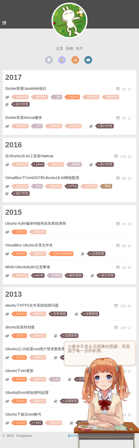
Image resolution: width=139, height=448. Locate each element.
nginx (74, 97)
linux (21, 232)
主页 (59, 48)
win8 (39, 275)
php (38, 186)
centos (21, 97)
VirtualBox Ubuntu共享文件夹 (29, 245)
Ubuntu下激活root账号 (23, 414)
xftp (73, 186)
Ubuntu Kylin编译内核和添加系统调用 (35, 223)
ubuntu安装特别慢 (20, 327)
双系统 (56, 275)
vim (56, 379)
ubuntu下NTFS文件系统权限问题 (32, 305)
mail (88, 60)
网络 (108, 186)
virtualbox (62, 254)
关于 (79, 48)
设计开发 (22, 104)
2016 (13, 145)
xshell (90, 186)
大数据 (75, 164)
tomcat (92, 97)
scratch (62, 60)
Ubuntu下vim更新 (19, 371)
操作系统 (75, 275)
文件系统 (59, 314)
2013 (13, 294)
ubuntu (112, 97)
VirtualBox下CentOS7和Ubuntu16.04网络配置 (42, 178)
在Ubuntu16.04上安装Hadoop (29, 156)
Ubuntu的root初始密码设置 (27, 392)
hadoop (21, 164)
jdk (58, 97)
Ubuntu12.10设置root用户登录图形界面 (37, 349)
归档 (69, 48)
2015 (13, 212)
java (39, 164)
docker (41, 97)
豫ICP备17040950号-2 (85, 436)
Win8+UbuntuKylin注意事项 (27, 267)
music (75, 60)
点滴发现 (98, 254)
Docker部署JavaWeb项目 (25, 88)
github (49, 60)
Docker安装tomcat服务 (23, 117)
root (37, 423)
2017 (13, 77)
